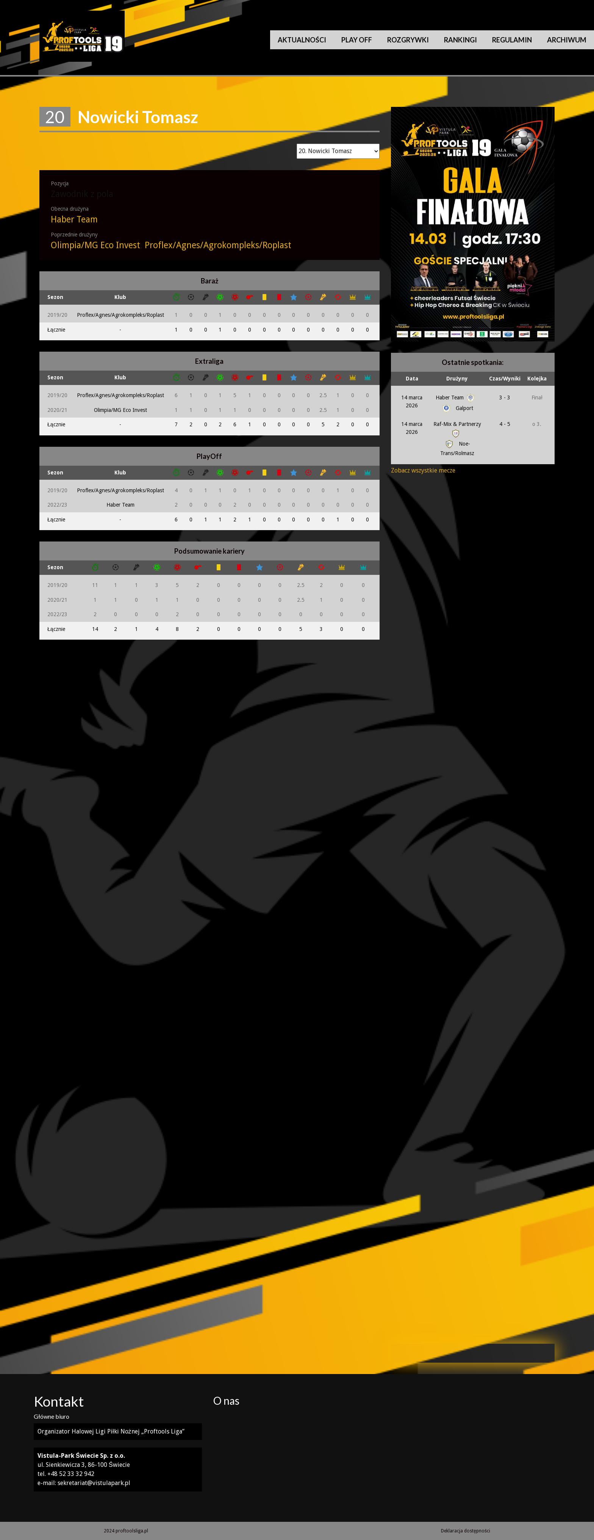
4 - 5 (504, 424)
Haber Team (74, 219)
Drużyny (457, 379)
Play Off (356, 40)
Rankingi (460, 40)
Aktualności (302, 40)
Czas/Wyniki (505, 379)
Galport (457, 408)
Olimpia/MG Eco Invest (95, 245)
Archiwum (566, 40)
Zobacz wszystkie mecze (423, 470)
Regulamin (512, 40)
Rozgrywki (408, 40)
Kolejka (537, 379)
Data (412, 379)
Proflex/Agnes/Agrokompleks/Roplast (218, 245)
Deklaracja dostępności (465, 1531)
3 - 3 (504, 397)
